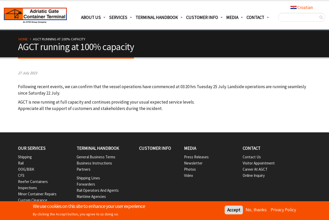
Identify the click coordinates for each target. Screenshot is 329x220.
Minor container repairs (37, 193)
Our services (31, 148)
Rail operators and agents (98, 190)
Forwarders (86, 184)
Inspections (27, 187)
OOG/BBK (26, 169)
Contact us (252, 156)
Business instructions (94, 163)
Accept (233, 211)
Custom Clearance (32, 200)
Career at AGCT (255, 169)
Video (188, 175)
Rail (21, 163)
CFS (21, 175)
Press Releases (196, 156)
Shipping (25, 156)
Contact (251, 148)
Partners (83, 169)
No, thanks (256, 210)
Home (23, 39)
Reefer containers (33, 181)
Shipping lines (88, 178)
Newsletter (193, 163)
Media (232, 17)
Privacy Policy (283, 210)
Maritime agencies (91, 196)
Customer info (155, 148)
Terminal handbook (98, 148)
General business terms (96, 156)
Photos (190, 169)
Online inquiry (254, 175)
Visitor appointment (259, 163)
